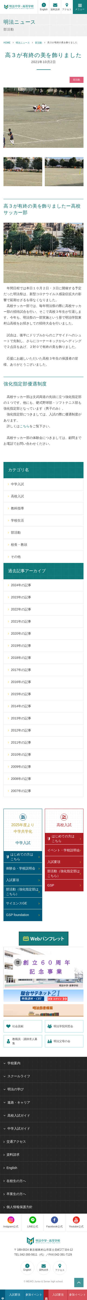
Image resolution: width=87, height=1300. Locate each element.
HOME (6, 42)
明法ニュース (23, 42)
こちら (24, 426)
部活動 (38, 42)
